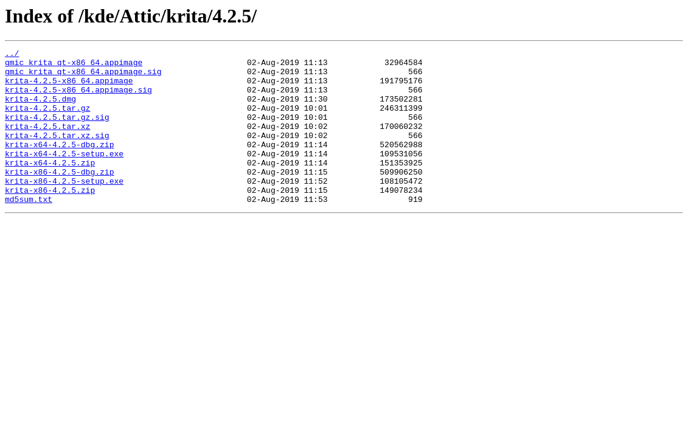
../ (12, 54)
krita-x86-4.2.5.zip (50, 219)
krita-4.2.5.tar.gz (47, 120)
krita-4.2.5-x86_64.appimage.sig (78, 98)
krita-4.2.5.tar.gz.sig (57, 131)
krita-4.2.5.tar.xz (47, 142)
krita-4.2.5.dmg (40, 109)
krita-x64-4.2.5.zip (50, 186)
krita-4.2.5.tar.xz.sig (57, 153)
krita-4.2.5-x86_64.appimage (69, 87)
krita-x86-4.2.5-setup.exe (64, 208)
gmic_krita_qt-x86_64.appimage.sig (83, 76)
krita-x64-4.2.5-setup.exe (64, 175)
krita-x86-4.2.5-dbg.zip (59, 197)
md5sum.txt (28, 229)
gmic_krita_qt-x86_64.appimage (73, 65)
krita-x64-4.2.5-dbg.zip (59, 164)
